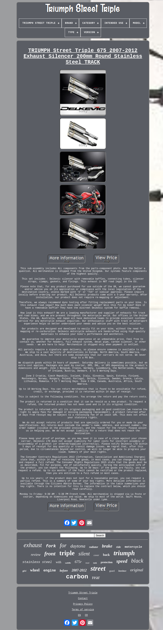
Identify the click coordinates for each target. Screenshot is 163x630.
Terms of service (83, 609)
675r (78, 562)
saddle (68, 563)
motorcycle (133, 547)
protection (107, 562)
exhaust (33, 545)
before (64, 570)
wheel (34, 570)
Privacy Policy (83, 604)
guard (112, 571)
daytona (77, 545)
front (49, 554)
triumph (124, 553)
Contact (83, 598)
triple (67, 553)
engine (49, 570)
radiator (93, 547)
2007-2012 (79, 570)
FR (86, 615)
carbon (77, 576)
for (63, 545)
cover (96, 555)
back (106, 555)
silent (84, 554)
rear (96, 577)
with (58, 562)
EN (79, 615)
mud (87, 563)
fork (51, 546)
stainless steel (37, 562)
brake (107, 546)
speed (121, 561)
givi (24, 570)
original (136, 570)
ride (118, 546)
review (35, 555)
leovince (122, 571)
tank (95, 563)
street (98, 568)
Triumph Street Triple (82, 593)
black (137, 561)
